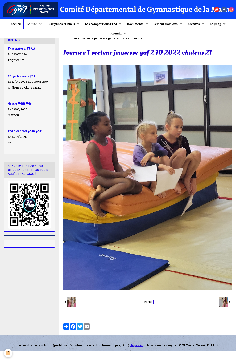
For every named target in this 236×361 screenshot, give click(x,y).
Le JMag (216, 24)
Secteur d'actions (166, 24)
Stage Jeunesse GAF (21, 86)
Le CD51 (32, 24)
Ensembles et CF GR (21, 58)
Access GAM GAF (20, 113)
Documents (135, 24)
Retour (147, 312)
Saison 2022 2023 (107, 44)
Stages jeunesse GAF (140, 44)
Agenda (116, 33)
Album (84, 44)
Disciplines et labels (61, 24)
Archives (194, 24)
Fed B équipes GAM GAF (25, 141)
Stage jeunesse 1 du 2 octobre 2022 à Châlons (194, 44)
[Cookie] (8, 353)
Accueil (16, 24)
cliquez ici (136, 355)
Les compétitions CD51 (101, 24)
